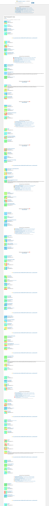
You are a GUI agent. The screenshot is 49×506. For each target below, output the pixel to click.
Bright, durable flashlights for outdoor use (27, 11)
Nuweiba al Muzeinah (10, 176)
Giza (13, 53)
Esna (8, 376)
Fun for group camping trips (24, 397)
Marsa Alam (9, 239)
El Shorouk (9, 339)
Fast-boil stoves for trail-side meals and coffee (29, 185)
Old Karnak (14, 204)
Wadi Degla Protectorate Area (11, 112)
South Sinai (10, 149)
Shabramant (9, 132)
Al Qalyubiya (10, 464)
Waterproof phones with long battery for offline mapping (29, 57)
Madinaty (8, 287)
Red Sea (10, 169)
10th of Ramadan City (10, 343)
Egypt (8, 25)
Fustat (8, 279)
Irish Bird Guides (18, 12)
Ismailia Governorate (11, 420)
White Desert (9, 399)
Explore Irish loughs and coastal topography (29, 396)
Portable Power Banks (18, 189)
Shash (12, 180)
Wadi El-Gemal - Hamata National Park (13, 168)
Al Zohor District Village (10, 259)
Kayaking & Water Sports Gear (20, 121)
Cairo (9, 97)
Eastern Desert (9, 172)
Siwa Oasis (12, 316)
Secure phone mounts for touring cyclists (29, 186)
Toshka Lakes (9, 431)
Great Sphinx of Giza (10, 52)
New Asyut (9, 423)
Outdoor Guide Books (18, 233)
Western (8, 359)
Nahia (8, 367)
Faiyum (10, 260)
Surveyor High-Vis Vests (18, 58)
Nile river (8, 76)
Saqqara (8, 41)
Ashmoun (8, 192)
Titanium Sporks (17, 188)
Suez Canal (9, 84)
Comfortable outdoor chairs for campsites (26, 187)
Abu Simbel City (9, 255)
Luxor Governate (11, 204)
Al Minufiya (10, 336)
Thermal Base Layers (18, 229)
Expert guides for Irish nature (26, 233)
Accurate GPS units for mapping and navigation (28, 476)
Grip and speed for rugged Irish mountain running (28, 122)
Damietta (8, 283)
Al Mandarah (13, 495)
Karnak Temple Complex (10, 203)
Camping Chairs (18, 7)
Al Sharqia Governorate (11, 344)
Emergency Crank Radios (19, 228)
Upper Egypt (9, 403)
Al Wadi (8, 467)
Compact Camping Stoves (18, 59)
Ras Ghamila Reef (10, 303)
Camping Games (18, 397)
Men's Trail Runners (18, 122)
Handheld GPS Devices (19, 393)
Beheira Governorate (11, 109)
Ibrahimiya (9, 48)
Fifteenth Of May (9, 387)
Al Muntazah (9, 28)
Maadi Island (9, 152)
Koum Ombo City (9, 327)
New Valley (10, 400)
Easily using (25, 165)
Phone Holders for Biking (19, 186)
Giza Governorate (11, 53)
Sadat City (9, 427)
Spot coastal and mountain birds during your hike (28, 12)
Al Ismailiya (10, 85)
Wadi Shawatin (9, 323)
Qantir (8, 216)
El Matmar (8, 471)
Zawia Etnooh (9, 105)
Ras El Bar (8, 407)
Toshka (8, 68)
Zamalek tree (9, 483)
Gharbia (10, 296)
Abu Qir (12, 65)
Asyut (8, 263)
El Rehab (8, 347)
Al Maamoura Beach (10, 64)
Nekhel (8, 451)
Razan (8, 156)
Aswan (10, 180)
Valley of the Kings (10, 243)
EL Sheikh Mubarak (14, 280)
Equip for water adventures (29, 121)
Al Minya (10, 140)
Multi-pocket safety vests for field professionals (28, 58)
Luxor (8, 128)
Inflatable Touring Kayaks (19, 232)
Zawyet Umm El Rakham (10, 319)
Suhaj (8, 443)
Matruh (10, 160)
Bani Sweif (10, 25)
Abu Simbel (9, 460)
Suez (9, 93)
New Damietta (9, 380)
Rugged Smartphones (18, 57)
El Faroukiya (9, 275)
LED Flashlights (18, 11)
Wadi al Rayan (9, 212)
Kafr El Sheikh (9, 235)
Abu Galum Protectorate (11, 148)
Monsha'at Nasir (9, 96)
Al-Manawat (9, 32)
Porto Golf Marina (10, 299)
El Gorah (8, 487)
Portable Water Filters (19, 123)
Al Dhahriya (9, 307)
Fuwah (8, 503)
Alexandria (10, 29)
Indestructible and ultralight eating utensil (26, 188)
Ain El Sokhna (9, 92)
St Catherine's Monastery (11, 136)
